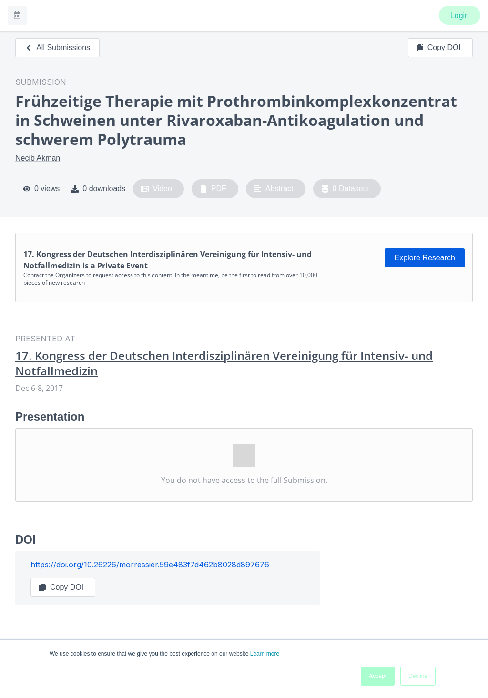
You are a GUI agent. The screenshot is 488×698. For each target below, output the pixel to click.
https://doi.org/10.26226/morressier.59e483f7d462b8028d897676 (149, 564)
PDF (213, 189)
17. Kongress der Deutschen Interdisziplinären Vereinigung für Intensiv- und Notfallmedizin (224, 363)
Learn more (264, 653)
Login (459, 15)
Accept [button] (377, 676)
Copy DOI (438, 48)
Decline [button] (417, 676)
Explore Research (425, 258)
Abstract (274, 189)
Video (156, 189)
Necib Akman (37, 158)
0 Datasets (345, 189)
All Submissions (57, 47)
